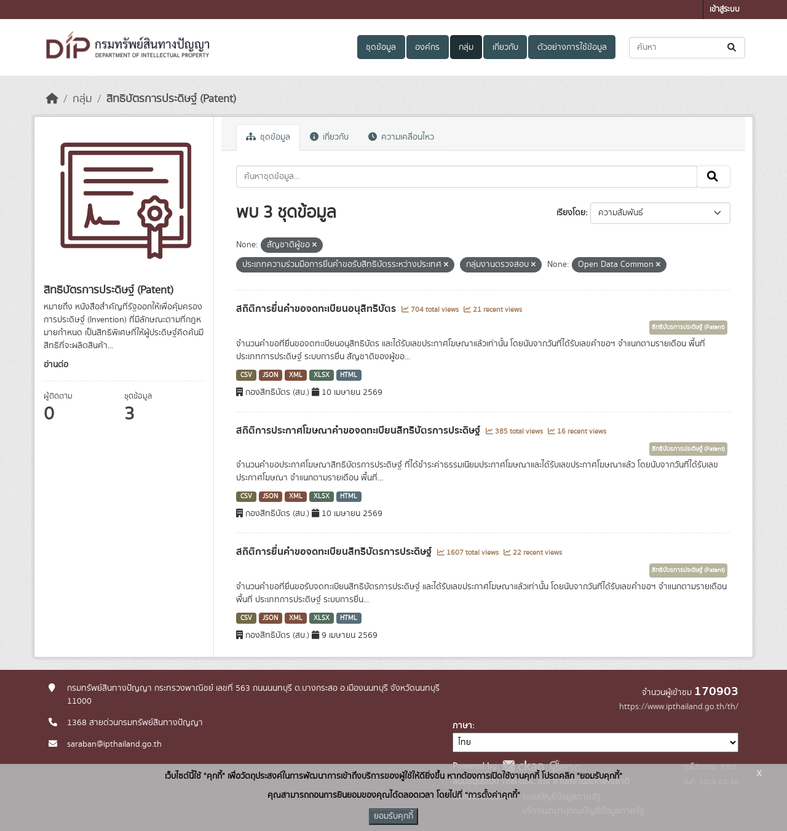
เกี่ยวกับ (505, 47)
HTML (348, 375)
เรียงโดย (570, 213)
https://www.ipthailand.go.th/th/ (678, 707)
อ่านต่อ (56, 365)
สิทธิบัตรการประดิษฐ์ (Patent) (171, 99)
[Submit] (732, 47)
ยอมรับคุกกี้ (393, 816)
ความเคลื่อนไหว (401, 137)
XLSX (322, 375)
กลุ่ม (466, 47)
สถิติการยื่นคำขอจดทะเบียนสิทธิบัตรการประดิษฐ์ (335, 552)
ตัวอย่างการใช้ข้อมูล (572, 47)
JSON (270, 375)
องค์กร (427, 47)
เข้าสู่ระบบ (725, 9)
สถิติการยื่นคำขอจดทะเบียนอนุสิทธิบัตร (317, 309)
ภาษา (462, 726)
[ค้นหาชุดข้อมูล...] (687, 47)
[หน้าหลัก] (52, 99)
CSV (246, 375)
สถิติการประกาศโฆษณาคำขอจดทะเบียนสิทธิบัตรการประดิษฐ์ (359, 431)
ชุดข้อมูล (381, 47)
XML (296, 375)
